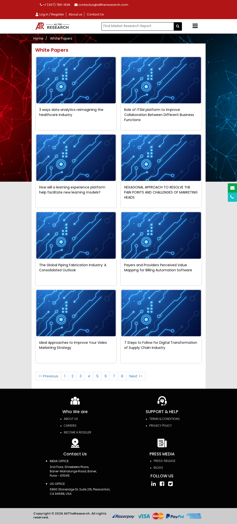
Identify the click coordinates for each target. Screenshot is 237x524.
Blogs (158, 468)
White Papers (61, 38)
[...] (137, 26)
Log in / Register (49, 14)
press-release (164, 461)
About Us (71, 419)
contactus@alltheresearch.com (101, 4)
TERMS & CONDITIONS (164, 419)
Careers (70, 426)
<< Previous (48, 376)
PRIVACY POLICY (160, 426)
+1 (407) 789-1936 (55, 4)
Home (38, 38)
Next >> (135, 376)
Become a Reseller (77, 432)
